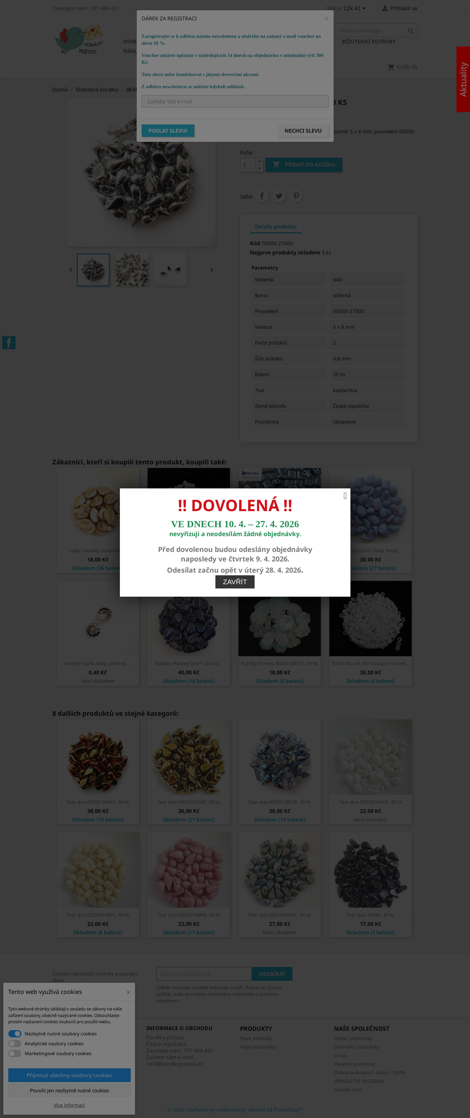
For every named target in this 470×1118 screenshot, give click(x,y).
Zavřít (235, 396)
